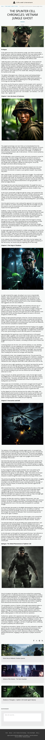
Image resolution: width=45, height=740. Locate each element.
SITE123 (20, 736)
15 (4, 647)
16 (4, 689)
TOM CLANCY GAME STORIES (11, 6)
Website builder (26, 736)
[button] (1, 2)
